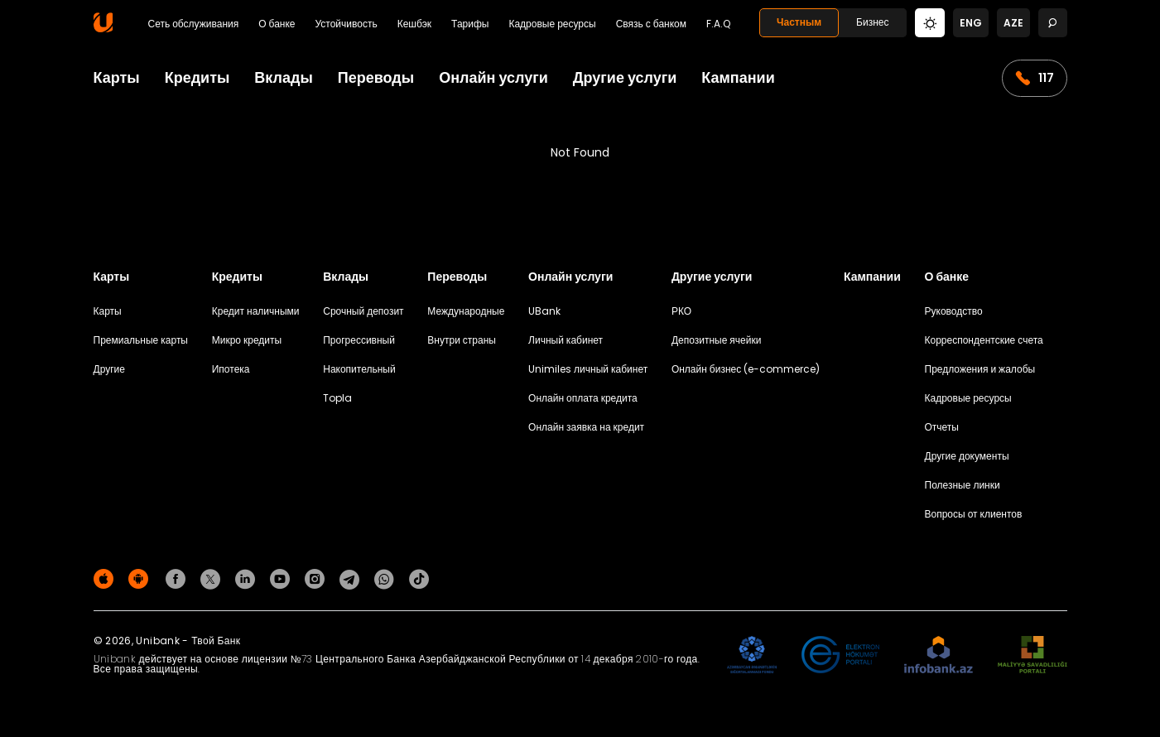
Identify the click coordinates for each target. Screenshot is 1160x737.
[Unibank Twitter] (212, 578)
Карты (117, 77)
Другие (109, 369)
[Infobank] (938, 655)
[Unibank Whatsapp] (386, 578)
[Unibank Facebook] (178, 578)
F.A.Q (718, 24)
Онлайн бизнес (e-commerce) (745, 369)
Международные (465, 311)
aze (1013, 23)
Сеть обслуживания (193, 24)
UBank (544, 311)
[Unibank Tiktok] (419, 578)
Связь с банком (651, 24)
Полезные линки (962, 485)
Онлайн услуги (493, 77)
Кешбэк (414, 24)
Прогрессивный (359, 340)
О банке (276, 24)
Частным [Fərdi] (799, 22)
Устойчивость (346, 24)
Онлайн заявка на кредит (586, 427)
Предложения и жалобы (980, 369)
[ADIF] (752, 655)
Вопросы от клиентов (974, 514)
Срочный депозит (363, 311)
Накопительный (359, 369)
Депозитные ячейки (716, 340)
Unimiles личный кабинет (587, 369)
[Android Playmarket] (140, 578)
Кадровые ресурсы (551, 24)
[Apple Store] (106, 578)
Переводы (376, 77)
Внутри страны (461, 340)
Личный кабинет (565, 340)
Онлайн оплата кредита (583, 398)
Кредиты (197, 77)
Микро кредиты (247, 340)
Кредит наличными (256, 311)
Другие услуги (625, 77)
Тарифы (470, 24)
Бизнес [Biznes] (872, 22)
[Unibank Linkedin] (247, 578)
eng (971, 23)
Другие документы (967, 456)
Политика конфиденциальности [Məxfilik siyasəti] (994, 582)
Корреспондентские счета (984, 340)
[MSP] (1032, 655)
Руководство (954, 311)
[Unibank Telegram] (351, 578)
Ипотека (231, 369)
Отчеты (942, 427)
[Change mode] (929, 22)
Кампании (737, 77)
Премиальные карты (141, 340)
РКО (681, 311)
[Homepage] (103, 28)
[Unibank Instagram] (317, 578)
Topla (337, 398)
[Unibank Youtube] (282, 578)
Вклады (283, 77)
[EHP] (840, 655)
